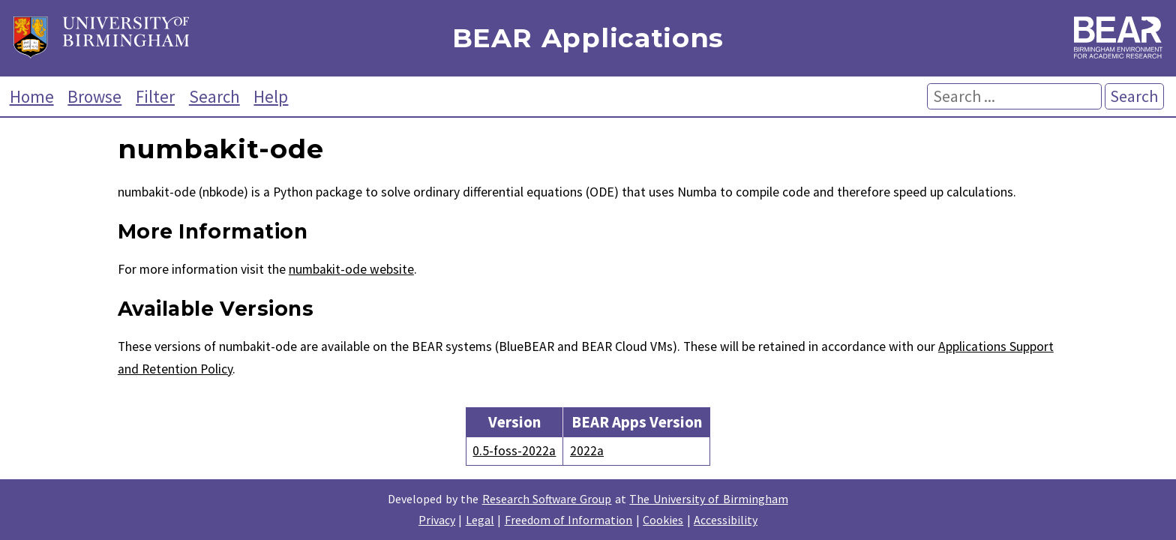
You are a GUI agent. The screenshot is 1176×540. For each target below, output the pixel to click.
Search (214, 96)
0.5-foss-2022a (514, 450)
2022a (587, 450)
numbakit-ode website (351, 269)
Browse (95, 96)
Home (32, 96)
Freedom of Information (569, 519)
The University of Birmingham (708, 498)
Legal (480, 519)
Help (271, 96)
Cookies (663, 519)
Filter (155, 96)
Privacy (436, 519)
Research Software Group (547, 498)
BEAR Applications (588, 38)
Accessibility (726, 519)
